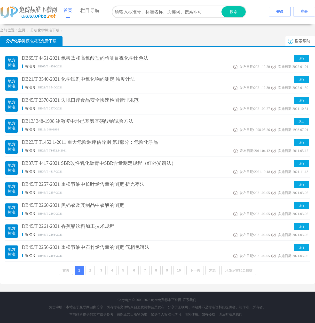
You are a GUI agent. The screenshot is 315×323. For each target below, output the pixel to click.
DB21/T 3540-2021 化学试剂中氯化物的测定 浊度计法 (78, 79)
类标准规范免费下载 (31, 41)
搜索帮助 (302, 41)
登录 (280, 12)
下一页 (195, 270)
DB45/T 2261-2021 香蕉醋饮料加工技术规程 (68, 226)
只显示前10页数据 (239, 270)
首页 (67, 10)
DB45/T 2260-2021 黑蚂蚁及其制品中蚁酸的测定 (73, 205)
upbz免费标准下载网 (30, 12)
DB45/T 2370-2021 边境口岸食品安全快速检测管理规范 (80, 100)
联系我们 (189, 300)
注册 (304, 12)
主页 (21, 30)
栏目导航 (90, 10)
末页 (212, 270)
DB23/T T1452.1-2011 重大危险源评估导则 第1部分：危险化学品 (90, 142)
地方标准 (12, 62)
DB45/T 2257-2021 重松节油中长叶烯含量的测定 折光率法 (83, 184)
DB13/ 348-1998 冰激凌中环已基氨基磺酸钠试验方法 (77, 121)
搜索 (233, 12)
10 (179, 270)
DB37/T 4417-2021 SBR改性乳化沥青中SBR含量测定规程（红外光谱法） (99, 163)
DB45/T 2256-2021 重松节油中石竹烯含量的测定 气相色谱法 (86, 247)
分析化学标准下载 (44, 30)
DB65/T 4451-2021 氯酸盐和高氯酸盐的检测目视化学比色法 (85, 58)
